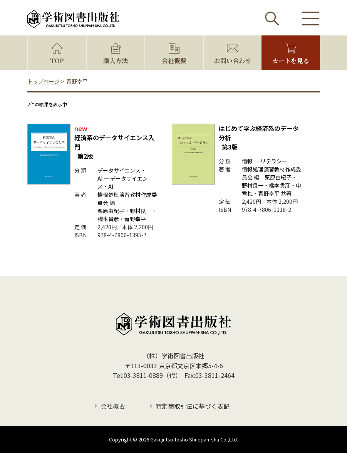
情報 (247, 161)
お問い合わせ (232, 60)
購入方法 (115, 60)
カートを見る (290, 60)
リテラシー (273, 161)
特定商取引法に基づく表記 (193, 406)
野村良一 (140, 211)
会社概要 (174, 60)
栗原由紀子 (110, 211)
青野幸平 (135, 219)
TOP (57, 60)
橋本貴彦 (108, 219)
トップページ (43, 81)
